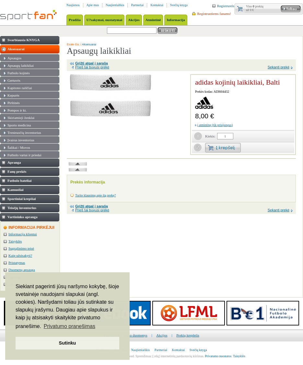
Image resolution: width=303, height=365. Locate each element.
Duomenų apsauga (21, 270)
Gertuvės (13, 80)
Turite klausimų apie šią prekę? (95, 195)
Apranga (14, 162)
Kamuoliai (15, 190)
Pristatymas (16, 263)
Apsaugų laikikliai (20, 65)
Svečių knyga (179, 5)
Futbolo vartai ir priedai (24, 155)
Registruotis (225, 6)
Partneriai (137, 5)
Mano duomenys (135, 335)
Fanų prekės (16, 171)
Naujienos (73, 5)
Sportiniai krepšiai (21, 199)
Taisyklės (15, 241)
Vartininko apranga (22, 217)
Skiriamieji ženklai (20, 118)
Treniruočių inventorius (24, 133)
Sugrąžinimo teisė (21, 248)
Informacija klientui (22, 234)
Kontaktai (156, 5)
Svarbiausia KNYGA (23, 40)
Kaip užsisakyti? (20, 255)
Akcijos (161, 335)
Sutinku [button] (67, 343)
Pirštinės (13, 103)
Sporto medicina (19, 125)
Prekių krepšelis (187, 335)
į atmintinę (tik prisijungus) (215, 125)
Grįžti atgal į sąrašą (91, 63)
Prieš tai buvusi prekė (92, 67)
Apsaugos (14, 58)
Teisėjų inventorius (21, 208)
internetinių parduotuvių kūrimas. (182, 356)
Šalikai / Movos (18, 147)
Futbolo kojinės (18, 73)
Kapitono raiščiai (19, 88)
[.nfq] (156, 356)
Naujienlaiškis (115, 5)
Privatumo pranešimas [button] (69, 326)
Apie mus (93, 5)
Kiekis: (210, 136)
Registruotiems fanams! (214, 14)
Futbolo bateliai (19, 180)
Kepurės (13, 95)
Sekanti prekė (278, 67)
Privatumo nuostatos (218, 356)
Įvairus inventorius (20, 140)
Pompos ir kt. (17, 110)
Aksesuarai (16, 49)
